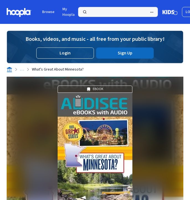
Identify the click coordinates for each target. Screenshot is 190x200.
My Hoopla (68, 12)
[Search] (118, 12)
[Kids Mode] (170, 12)
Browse (48, 12)
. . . (22, 69)
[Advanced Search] (152, 12)
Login (65, 53)
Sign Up (125, 53)
